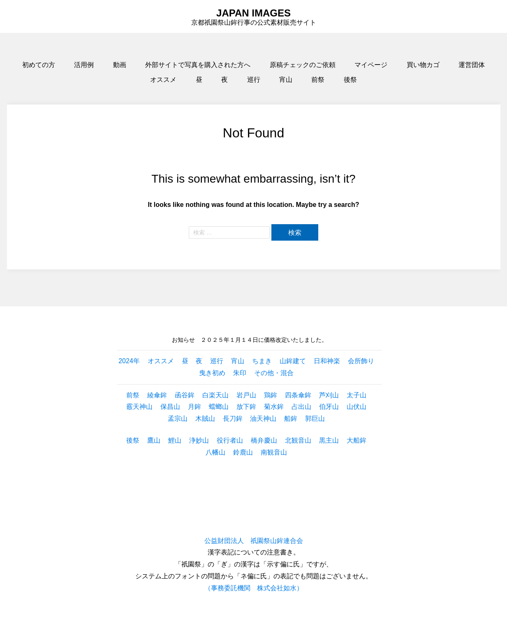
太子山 (356, 395)
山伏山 (356, 406)
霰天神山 (139, 406)
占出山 (301, 406)
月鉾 (194, 406)
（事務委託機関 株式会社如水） (253, 588)
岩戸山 (246, 395)
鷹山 (153, 440)
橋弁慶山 (264, 440)
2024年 (129, 360)
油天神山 (263, 418)
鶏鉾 (270, 395)
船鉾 (290, 418)
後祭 (350, 79)
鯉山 (174, 440)
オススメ (163, 79)
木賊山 (205, 418)
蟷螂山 (219, 406)
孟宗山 (178, 418)
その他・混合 (274, 372)
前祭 (317, 79)
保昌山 (170, 406)
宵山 (285, 79)
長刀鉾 (233, 418)
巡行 (253, 79)
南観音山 (274, 452)
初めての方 (38, 64)
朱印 (239, 372)
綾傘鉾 (157, 395)
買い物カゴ (423, 64)
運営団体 (471, 64)
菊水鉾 (274, 406)
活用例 (84, 64)
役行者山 (230, 440)
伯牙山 (329, 406)
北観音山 (298, 440)
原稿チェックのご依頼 (303, 64)
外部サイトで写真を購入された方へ (197, 64)
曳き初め (212, 372)
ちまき (262, 360)
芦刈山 (329, 395)
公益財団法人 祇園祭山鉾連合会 (253, 540)
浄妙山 (199, 440)
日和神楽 (327, 360)
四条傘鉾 (298, 395)
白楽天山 (215, 395)
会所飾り (361, 360)
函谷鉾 (184, 395)
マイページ (370, 64)
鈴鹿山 (243, 452)
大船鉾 (356, 440)
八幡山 (215, 452)
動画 (119, 64)
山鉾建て (293, 360)
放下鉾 (246, 406)
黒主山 (329, 440)
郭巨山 (315, 418)
